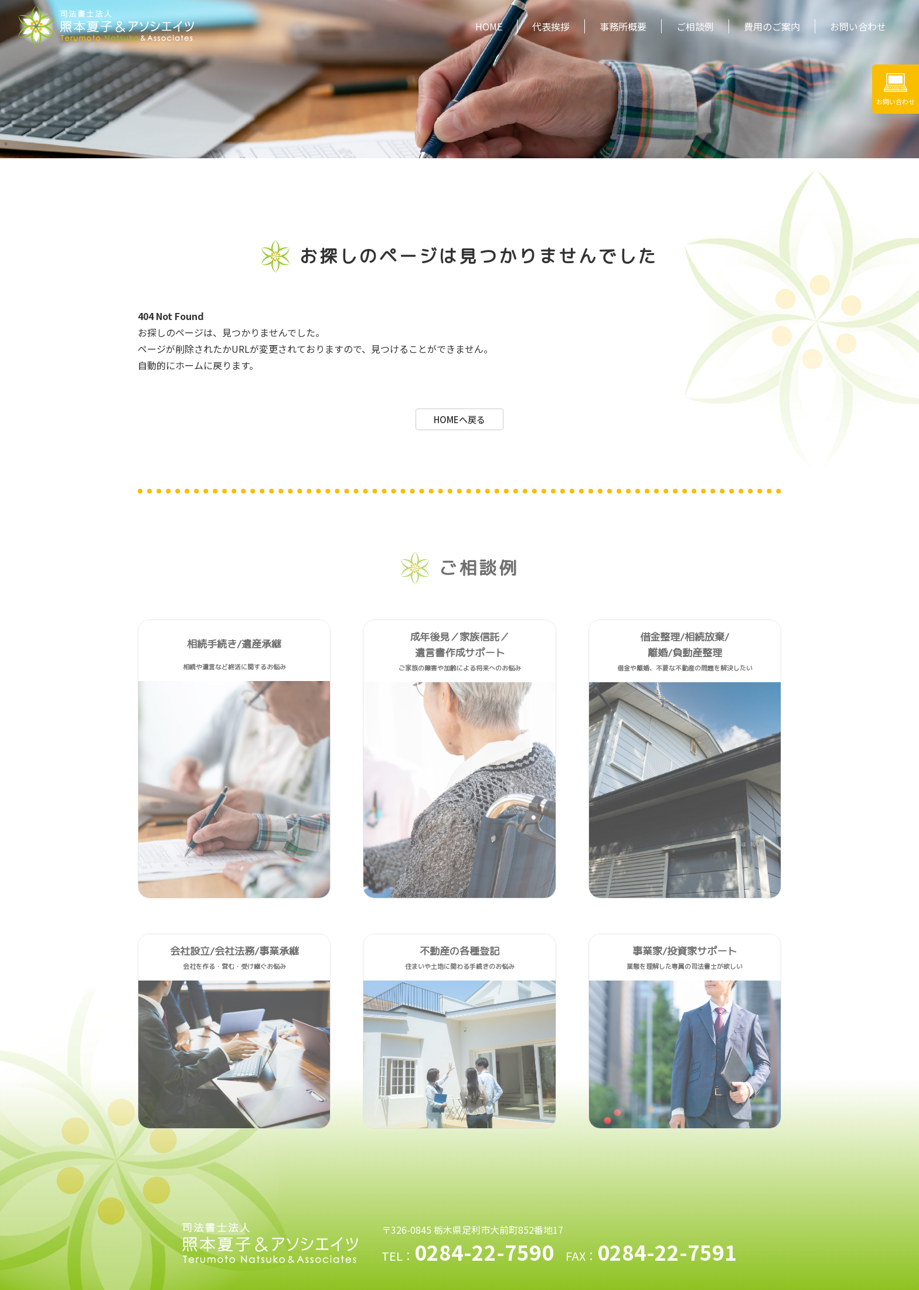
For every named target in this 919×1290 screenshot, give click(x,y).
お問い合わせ (858, 26)
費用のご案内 (772, 26)
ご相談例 (695, 26)
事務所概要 (623, 26)
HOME (488, 26)
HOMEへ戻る (459, 419)
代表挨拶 (551, 26)
